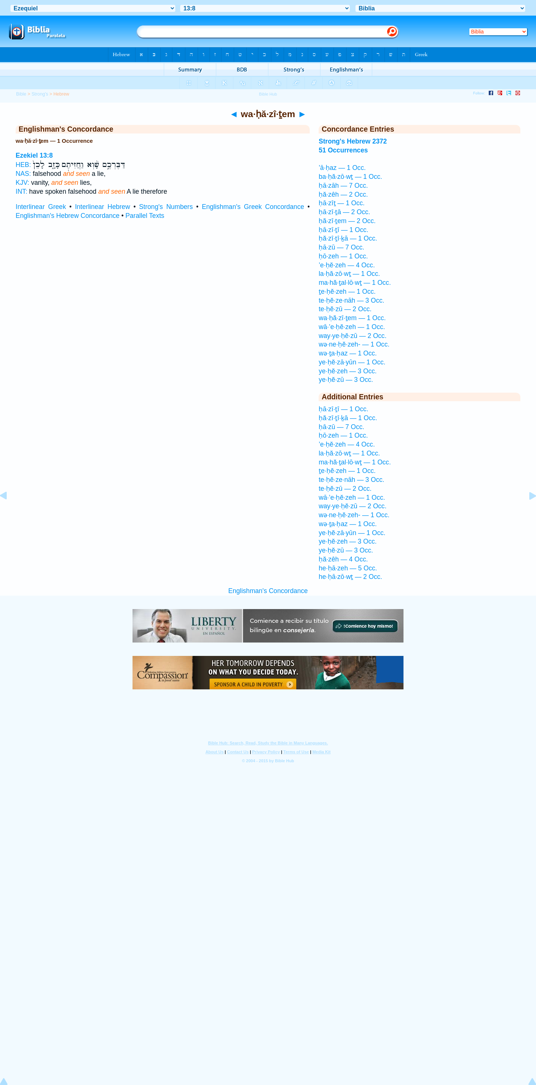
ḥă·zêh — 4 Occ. (343, 559)
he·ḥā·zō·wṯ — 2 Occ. (350, 576)
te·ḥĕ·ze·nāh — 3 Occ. (351, 300)
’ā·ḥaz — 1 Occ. (342, 167)
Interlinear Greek (41, 206)
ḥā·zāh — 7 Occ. (343, 185)
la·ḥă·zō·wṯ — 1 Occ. (349, 273)
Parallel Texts (144, 215)
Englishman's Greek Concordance (253, 206)
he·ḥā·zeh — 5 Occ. (348, 568)
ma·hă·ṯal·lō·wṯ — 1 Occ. (355, 282)
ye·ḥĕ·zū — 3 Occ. (346, 379)
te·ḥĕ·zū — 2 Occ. (345, 309)
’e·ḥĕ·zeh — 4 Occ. (347, 265)
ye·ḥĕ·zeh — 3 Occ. (348, 371)
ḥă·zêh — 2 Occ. (343, 194)
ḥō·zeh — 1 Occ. (343, 256)
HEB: (23, 164)
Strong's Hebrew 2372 (353, 141)
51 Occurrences (343, 150)
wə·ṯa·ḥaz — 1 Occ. (348, 353)
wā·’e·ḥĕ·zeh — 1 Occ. (352, 327)
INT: (21, 191)
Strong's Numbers (166, 206)
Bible (21, 94)
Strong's (40, 94)
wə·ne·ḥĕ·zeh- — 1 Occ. (354, 344)
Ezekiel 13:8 (34, 155)
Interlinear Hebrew (102, 206)
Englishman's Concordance (268, 591)
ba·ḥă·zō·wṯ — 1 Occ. (350, 176)
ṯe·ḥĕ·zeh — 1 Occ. (347, 291)
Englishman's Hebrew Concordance (67, 215)
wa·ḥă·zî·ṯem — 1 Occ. (352, 318)
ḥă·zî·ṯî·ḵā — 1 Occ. (348, 238)
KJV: (22, 182)
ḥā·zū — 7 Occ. (341, 247)
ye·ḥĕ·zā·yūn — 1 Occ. (352, 362)
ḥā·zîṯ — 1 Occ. (342, 203)
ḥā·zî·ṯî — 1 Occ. (343, 230)
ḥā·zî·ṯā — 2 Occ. (344, 212)
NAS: (23, 173)
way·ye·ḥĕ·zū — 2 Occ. (352, 335)
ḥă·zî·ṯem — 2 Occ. (347, 221)
